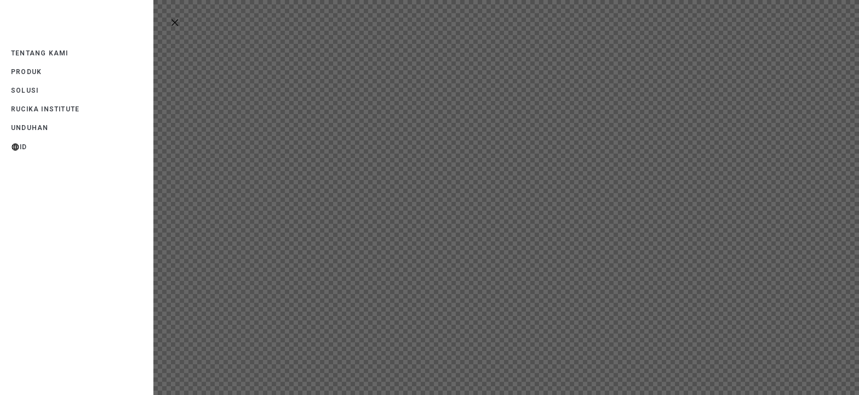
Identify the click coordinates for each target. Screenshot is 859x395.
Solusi (24, 90)
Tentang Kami (39, 53)
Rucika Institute (45, 109)
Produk (26, 72)
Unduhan (29, 128)
